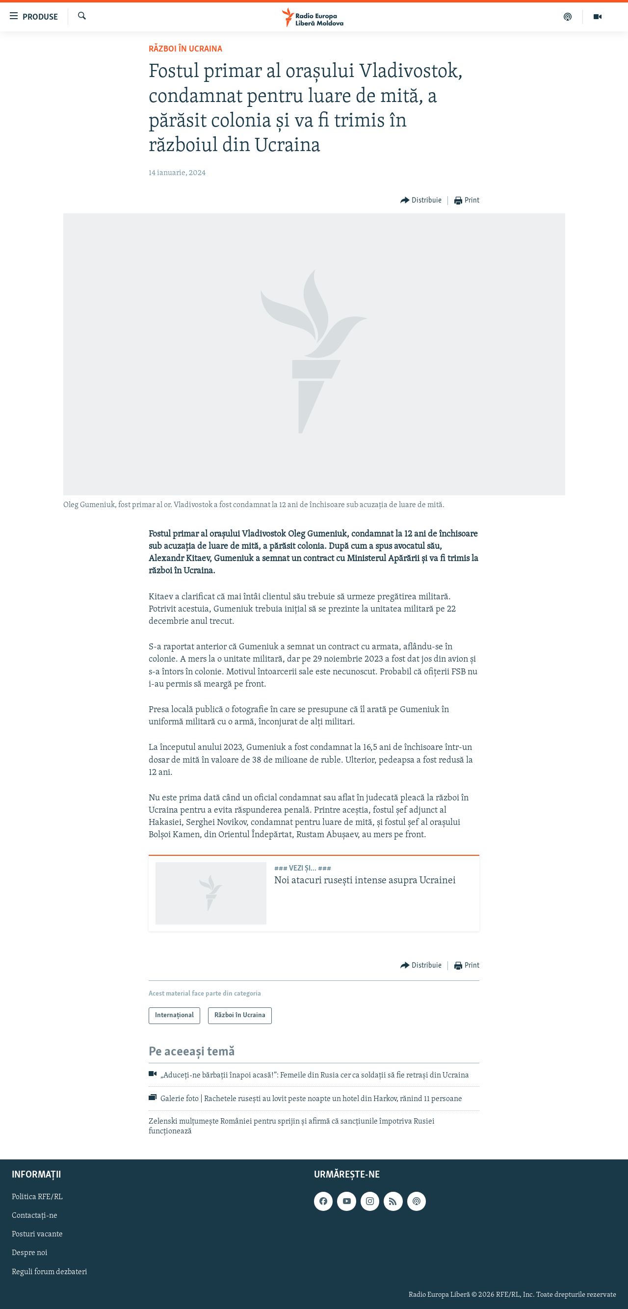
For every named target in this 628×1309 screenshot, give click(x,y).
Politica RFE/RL (37, 1197)
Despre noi (30, 1253)
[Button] (421, 200)
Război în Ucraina (185, 49)
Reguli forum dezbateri (49, 1272)
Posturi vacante (37, 1234)
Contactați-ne (34, 1216)
